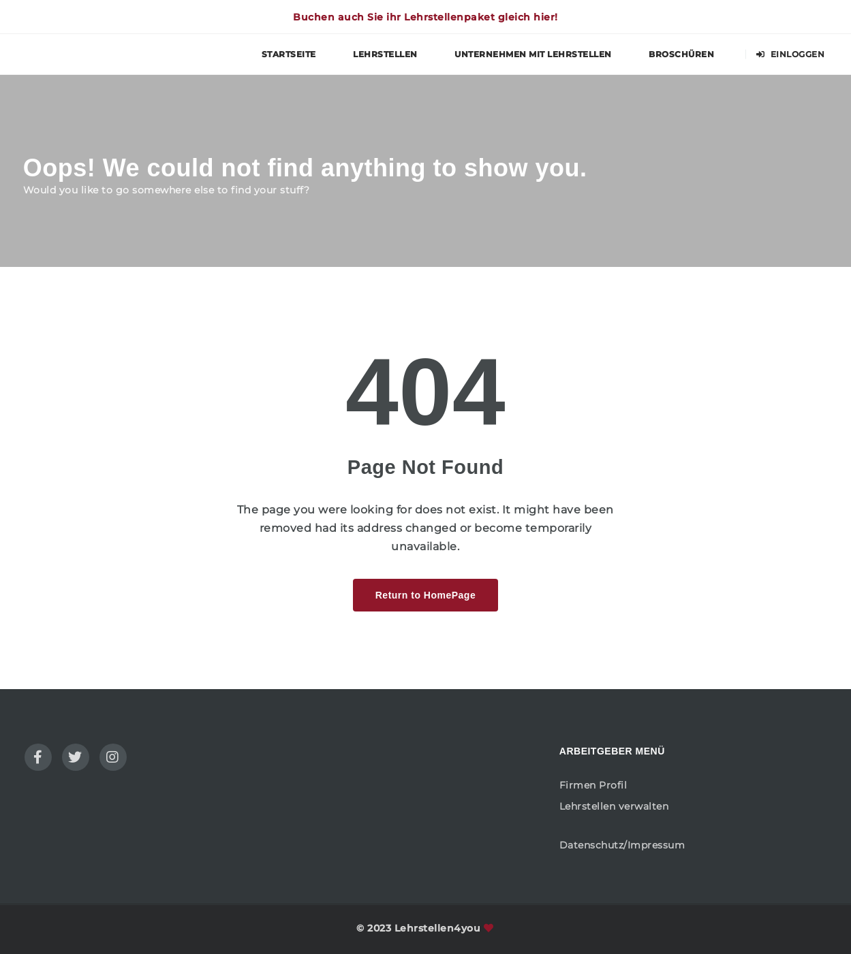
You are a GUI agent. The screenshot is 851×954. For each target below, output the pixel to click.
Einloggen (790, 54)
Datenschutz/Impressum (622, 845)
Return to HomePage (425, 595)
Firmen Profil (593, 785)
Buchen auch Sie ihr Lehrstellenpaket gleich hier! (425, 17)
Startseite (289, 54)
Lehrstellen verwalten (614, 806)
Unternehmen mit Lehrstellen (533, 54)
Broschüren (681, 54)
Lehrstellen (385, 54)
